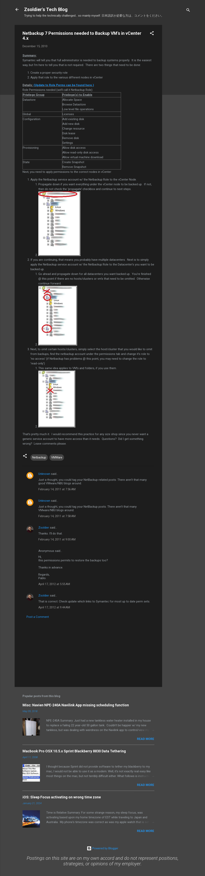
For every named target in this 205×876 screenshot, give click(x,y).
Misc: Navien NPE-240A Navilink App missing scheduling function (76, 705)
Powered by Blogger (102, 848)
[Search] (188, 11)
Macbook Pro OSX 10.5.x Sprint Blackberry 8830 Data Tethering (74, 751)
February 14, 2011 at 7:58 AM (57, 516)
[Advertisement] (178, 84)
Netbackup (39, 457)
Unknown (44, 474)
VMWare (56, 457)
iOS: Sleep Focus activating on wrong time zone (62, 797)
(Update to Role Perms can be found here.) (64, 85)
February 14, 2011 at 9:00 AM (57, 539)
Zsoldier (43, 527)
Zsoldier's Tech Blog (46, 9)
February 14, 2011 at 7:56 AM (57, 489)
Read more (145, 739)
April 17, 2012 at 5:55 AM (54, 584)
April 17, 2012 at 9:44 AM (54, 607)
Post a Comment (37, 617)
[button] (151, 34)
